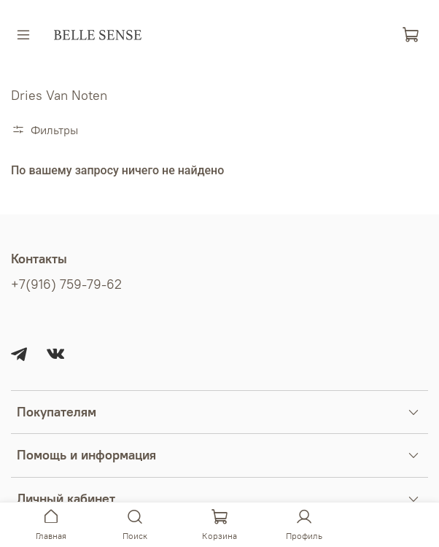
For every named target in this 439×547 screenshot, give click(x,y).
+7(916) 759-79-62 (66, 284)
